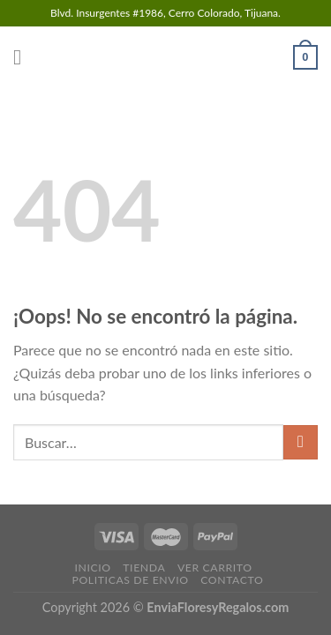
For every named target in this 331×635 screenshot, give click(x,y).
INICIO (92, 567)
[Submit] (300, 442)
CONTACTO (231, 579)
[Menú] (23, 56)
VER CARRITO (214, 567)
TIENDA (144, 567)
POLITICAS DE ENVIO (129, 579)
